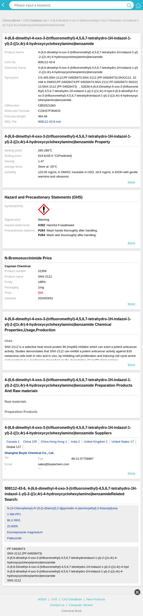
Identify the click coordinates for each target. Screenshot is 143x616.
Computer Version (81, 605)
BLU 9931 (14, 520)
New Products (95, 599)
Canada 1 (12, 441)
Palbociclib (14, 538)
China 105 (30, 441)
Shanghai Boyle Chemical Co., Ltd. (29, 453)
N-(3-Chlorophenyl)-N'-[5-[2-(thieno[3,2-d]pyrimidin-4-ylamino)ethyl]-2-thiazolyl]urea (62, 508)
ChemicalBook (11, 20)
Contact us (57, 605)
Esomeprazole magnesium (25, 532)
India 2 (75, 441)
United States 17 (123, 441)
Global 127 (13, 447)
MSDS (42, 599)
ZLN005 (12, 526)
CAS (54, 599)
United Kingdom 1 (95, 441)
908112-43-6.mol (49, 121)
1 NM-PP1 (14, 514)
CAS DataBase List (35, 20)
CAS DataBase (72, 599)
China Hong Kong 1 (54, 441)
